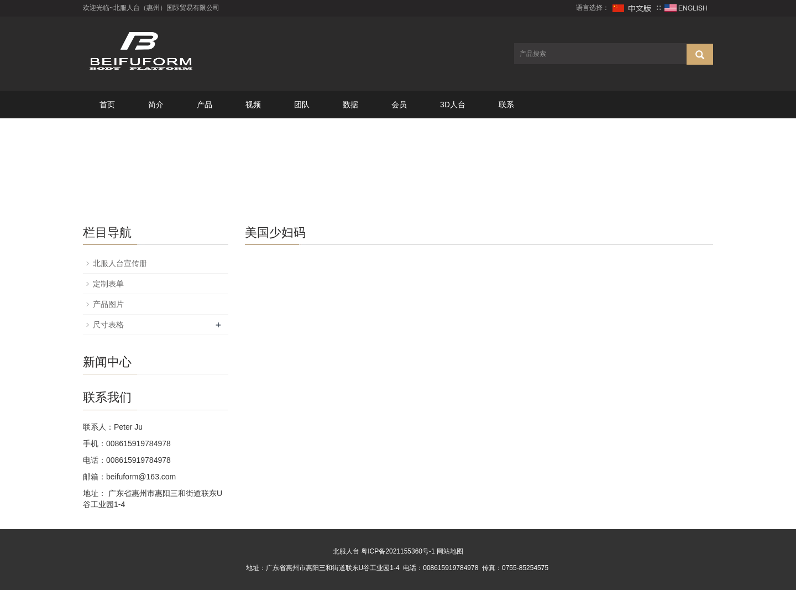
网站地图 (450, 551)
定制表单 (108, 283)
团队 (302, 104)
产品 (204, 104)
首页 (107, 104)
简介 (156, 104)
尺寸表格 (108, 324)
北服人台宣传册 (120, 263)
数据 (350, 104)
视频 (253, 104)
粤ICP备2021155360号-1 (397, 551)
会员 (399, 104)
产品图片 (108, 304)
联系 (506, 104)
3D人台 (452, 104)
